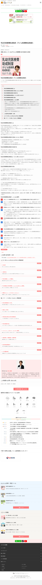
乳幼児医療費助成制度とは (9, 88)
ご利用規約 (3, 566)
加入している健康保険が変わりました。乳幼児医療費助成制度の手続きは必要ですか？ (21, 101)
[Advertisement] (21, 32)
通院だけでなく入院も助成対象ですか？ (12, 111)
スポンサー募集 (23, 564)
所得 (3, 252)
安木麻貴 (6, 45)
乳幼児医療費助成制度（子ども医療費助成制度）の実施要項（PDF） (21, 257)
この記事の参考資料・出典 (9, 113)
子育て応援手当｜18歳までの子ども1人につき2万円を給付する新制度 (24, 431)
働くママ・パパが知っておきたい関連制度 (12, 118)
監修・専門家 (3, 553)
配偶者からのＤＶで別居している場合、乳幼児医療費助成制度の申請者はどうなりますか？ (22, 103)
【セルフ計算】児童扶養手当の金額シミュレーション (21, 424)
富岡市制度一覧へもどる (22, 389)
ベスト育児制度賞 (4, 558)
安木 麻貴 (9, 371)
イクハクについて (4, 550)
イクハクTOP (3, 547)
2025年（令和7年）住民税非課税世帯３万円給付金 (20, 422)
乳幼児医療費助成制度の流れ (10, 97)
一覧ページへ (21, 507)
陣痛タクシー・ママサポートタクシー (17, 440)
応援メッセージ (3, 561)
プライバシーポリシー (24, 566)
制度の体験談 (3, 556)
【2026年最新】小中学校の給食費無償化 (18, 426)
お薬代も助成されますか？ (10, 109)
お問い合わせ (3, 564)
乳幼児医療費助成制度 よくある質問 (11, 99)
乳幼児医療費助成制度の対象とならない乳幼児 (13, 90)
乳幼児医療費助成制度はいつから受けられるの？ (14, 95)
